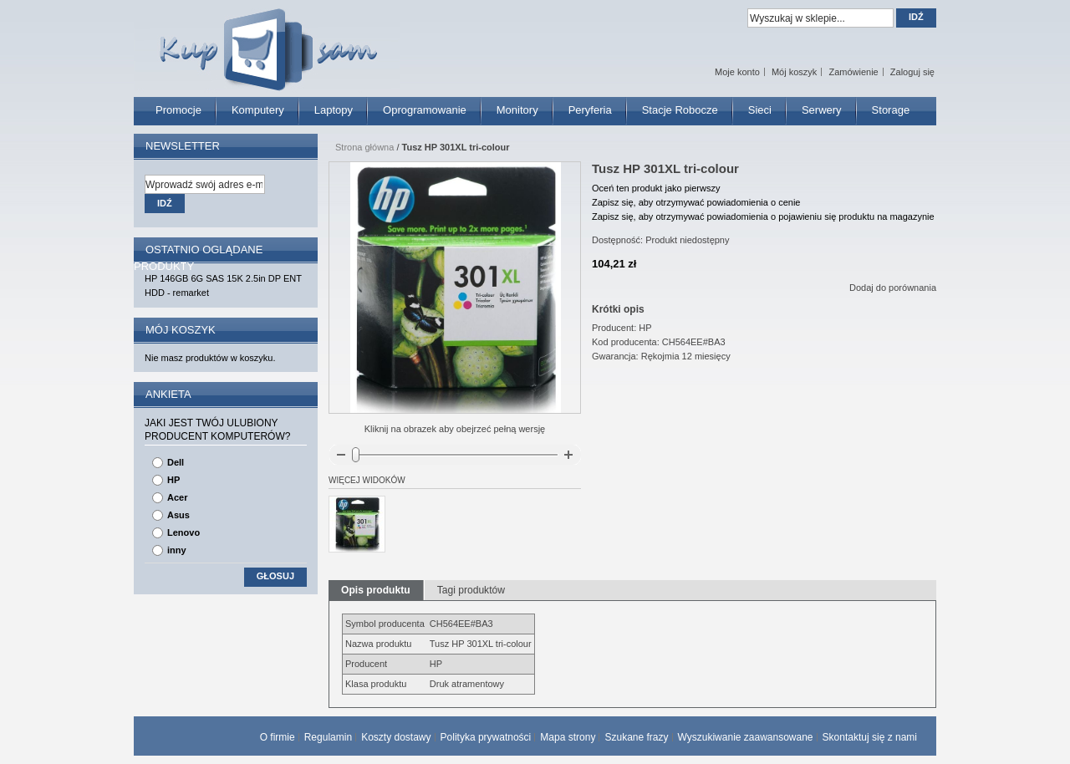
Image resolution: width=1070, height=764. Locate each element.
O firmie (277, 737)
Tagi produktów (471, 590)
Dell (175, 462)
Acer (177, 497)
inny (176, 550)
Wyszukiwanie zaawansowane (745, 737)
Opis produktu (375, 590)
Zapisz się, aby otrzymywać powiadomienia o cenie (696, 202)
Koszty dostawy (396, 737)
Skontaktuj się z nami (870, 737)
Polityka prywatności (486, 737)
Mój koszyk (794, 72)
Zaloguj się (912, 72)
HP (173, 480)
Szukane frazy (636, 737)
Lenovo (183, 532)
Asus (178, 515)
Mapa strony (567, 737)
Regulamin (328, 737)
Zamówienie (853, 72)
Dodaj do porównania (892, 288)
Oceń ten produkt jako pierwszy (656, 188)
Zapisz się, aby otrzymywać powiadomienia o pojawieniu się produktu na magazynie (763, 216)
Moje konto (737, 72)
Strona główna (364, 147)
